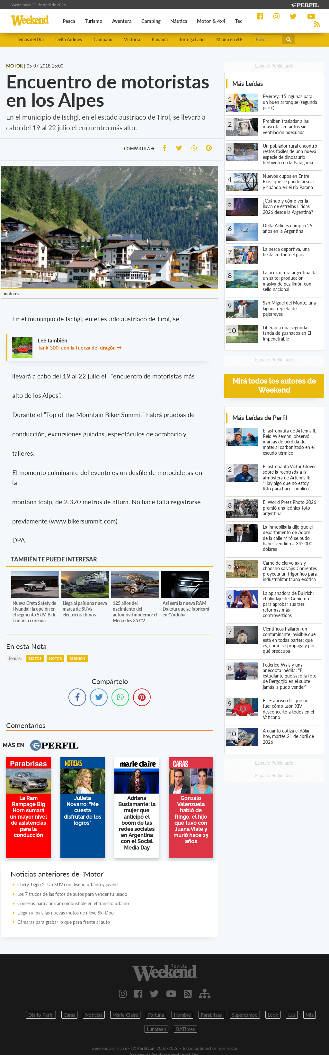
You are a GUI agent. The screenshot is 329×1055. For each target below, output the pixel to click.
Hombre (182, 1015)
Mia (310, 1015)
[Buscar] (267, 39)
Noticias (93, 1015)
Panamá (160, 39)
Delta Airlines (68, 39)
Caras (69, 1015)
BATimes (185, 1029)
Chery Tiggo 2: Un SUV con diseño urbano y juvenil (67, 884)
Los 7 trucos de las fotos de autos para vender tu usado (72, 894)
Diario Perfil (41, 1015)
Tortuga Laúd (192, 39)
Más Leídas (247, 83)
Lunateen (156, 1029)
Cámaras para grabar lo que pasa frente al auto (63, 922)
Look (273, 1015)
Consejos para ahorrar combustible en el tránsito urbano (73, 903)
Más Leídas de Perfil (259, 417)
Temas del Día (30, 39)
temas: (15, 658)
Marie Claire (125, 1015)
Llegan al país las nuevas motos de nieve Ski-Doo (65, 912)
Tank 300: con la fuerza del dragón (77, 347)
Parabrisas (211, 1015)
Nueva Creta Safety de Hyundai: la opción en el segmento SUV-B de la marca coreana (34, 611)
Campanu (102, 39)
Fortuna (156, 1015)
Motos (35, 658)
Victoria (132, 39)
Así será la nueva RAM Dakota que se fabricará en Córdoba (186, 608)
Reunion (77, 658)
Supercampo (245, 1015)
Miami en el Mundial (236, 39)
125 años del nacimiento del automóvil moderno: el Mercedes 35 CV (135, 611)
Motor (55, 658)
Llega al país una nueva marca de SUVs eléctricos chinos (85, 608)
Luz (292, 1015)
